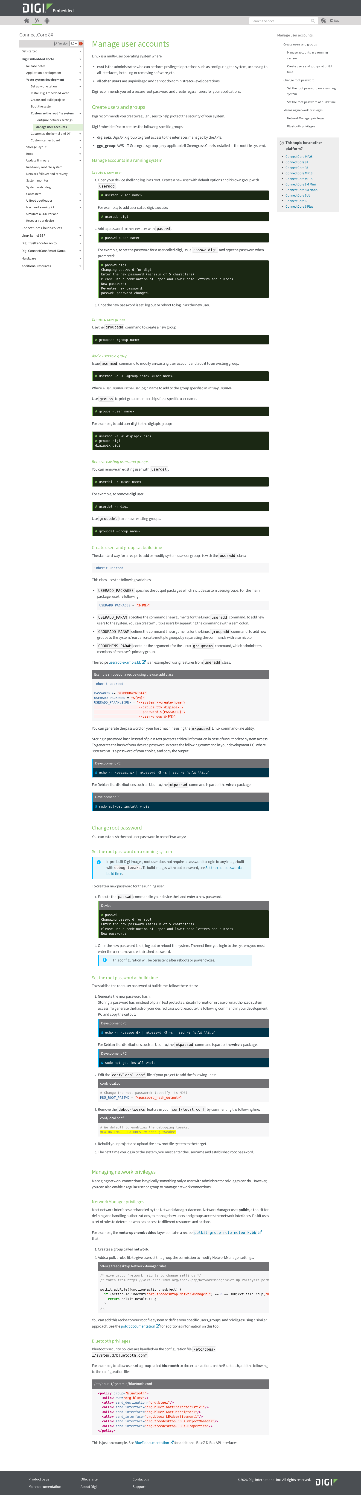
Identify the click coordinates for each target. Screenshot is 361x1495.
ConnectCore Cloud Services (51, 228)
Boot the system (42, 106)
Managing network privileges (303, 110)
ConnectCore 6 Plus (299, 206)
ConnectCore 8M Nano (301, 190)
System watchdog (38, 187)
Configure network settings (54, 120)
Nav (334, 20)
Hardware (51, 258)
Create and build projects (56, 100)
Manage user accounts (51, 127)
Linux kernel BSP (51, 236)
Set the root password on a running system (311, 91)
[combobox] (283, 21)
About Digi (89, 1486)
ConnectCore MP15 (298, 178)
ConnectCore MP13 (298, 173)
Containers (53, 194)
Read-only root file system (44, 167)
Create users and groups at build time (309, 69)
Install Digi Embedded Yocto (50, 93)
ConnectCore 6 (295, 201)
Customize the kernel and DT (56, 134)
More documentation (45, 1486)
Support (139, 1486)
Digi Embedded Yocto (51, 59)
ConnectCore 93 (296, 167)
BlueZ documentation (152, 1443)
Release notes (53, 66)
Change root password (298, 80)
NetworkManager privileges (305, 118)
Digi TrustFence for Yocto (51, 243)
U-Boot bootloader (53, 201)
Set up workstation (56, 87)
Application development (53, 73)
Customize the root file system (56, 113)
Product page (39, 1479)
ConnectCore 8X (36, 35)
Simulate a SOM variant (42, 214)
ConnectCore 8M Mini (300, 184)
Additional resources (51, 266)
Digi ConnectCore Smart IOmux (51, 251)
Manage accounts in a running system (307, 55)
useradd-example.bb (125, 662)
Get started (51, 51)
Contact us (141, 1479)
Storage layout (53, 147)
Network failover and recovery (47, 174)
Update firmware (53, 161)
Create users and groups (300, 44)
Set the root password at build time (311, 102)
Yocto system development (53, 80)
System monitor (37, 180)
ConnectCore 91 (296, 162)
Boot (53, 154)
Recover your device (40, 220)
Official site (89, 1479)
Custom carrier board (56, 140)
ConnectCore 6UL (297, 195)
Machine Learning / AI (53, 207)
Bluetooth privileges (301, 126)
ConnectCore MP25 (298, 156)
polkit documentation (138, 1326)
